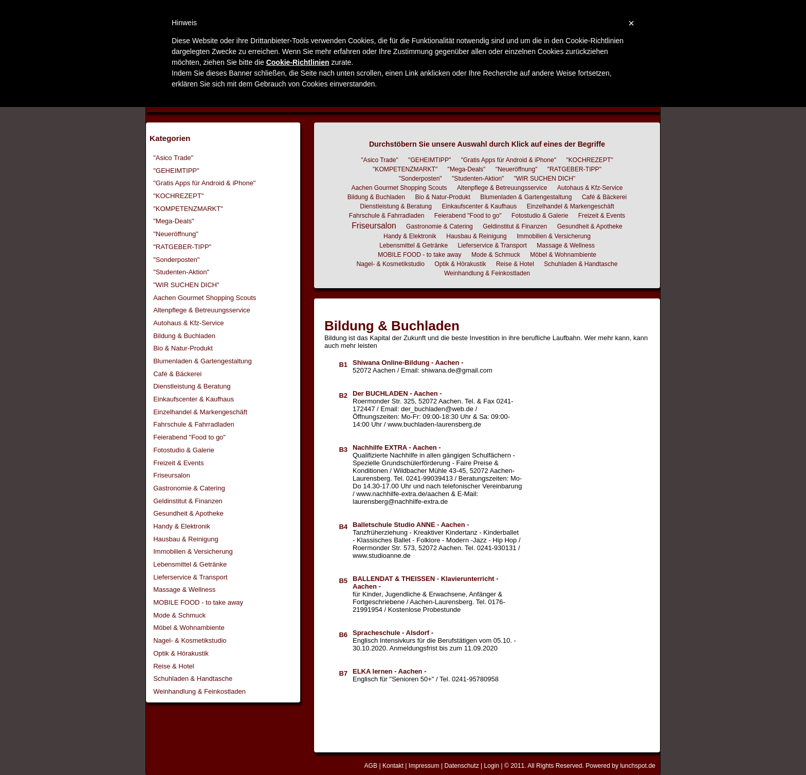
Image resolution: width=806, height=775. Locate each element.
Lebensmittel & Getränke (190, 564)
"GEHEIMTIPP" (176, 170)
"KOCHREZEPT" (178, 196)
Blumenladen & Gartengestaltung (202, 361)
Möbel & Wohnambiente (189, 627)
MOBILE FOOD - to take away (198, 602)
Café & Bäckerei (177, 374)
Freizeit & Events (178, 463)
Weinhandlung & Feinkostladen (199, 691)
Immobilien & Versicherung (193, 551)
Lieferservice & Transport (190, 577)
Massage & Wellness (184, 589)
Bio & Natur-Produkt (183, 348)
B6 (343, 635)
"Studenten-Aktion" (181, 272)
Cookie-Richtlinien (297, 62)
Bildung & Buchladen (184, 336)
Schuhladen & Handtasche (192, 678)
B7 (343, 673)
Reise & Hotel (173, 666)
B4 (343, 527)
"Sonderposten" (176, 259)
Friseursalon (171, 475)
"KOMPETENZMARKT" (188, 209)
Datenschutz (461, 765)
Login (492, 765)
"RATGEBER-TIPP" (182, 247)
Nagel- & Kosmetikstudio (189, 640)
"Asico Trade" (173, 158)
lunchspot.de (637, 765)
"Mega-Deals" (173, 221)
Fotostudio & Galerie (183, 450)
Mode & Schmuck (179, 615)
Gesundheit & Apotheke (188, 513)
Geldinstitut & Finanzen (187, 501)
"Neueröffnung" (175, 234)
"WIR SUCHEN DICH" (186, 285)
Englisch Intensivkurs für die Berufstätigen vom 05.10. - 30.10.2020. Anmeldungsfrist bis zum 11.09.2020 (434, 640)
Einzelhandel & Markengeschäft (200, 412)
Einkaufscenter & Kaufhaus (193, 399)
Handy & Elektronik (181, 526)
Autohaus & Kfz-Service (188, 323)
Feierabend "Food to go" (189, 437)
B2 (343, 395)
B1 (343, 364)
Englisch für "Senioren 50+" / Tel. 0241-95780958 (426, 675)
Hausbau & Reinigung (185, 539)
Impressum (424, 765)
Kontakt (393, 765)
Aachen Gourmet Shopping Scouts (204, 298)
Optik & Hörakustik (181, 653)
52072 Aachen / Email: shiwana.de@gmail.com (422, 366)
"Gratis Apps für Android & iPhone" (204, 183)
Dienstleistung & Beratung (191, 386)
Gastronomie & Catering (189, 488)
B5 (343, 581)
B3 (343, 449)
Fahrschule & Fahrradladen (193, 424)
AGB (370, 765)
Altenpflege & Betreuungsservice (201, 310)
